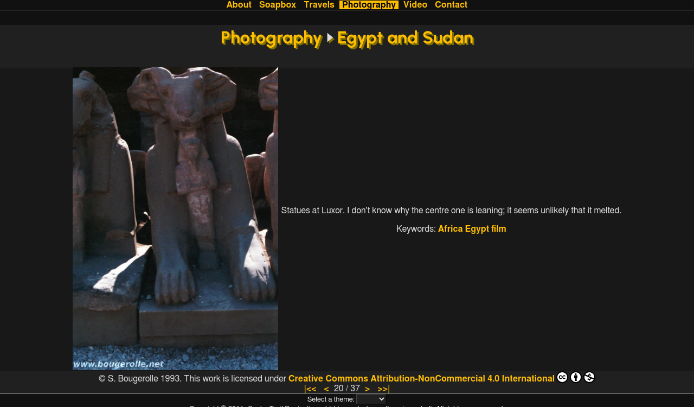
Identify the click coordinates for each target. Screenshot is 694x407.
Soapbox (277, 5)
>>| (383, 388)
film (498, 229)
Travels (319, 5)
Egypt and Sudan (405, 37)
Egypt (477, 229)
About (239, 5)
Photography (369, 5)
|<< (310, 388)
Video (415, 5)
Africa (450, 229)
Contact (451, 5)
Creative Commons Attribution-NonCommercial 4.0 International (441, 377)
